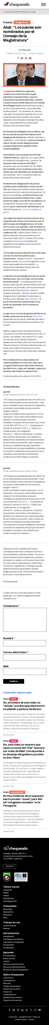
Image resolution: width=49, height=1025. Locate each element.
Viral (5, 699)
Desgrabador (8, 936)
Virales (6, 893)
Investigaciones (10, 901)
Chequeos (7, 890)
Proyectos (7, 992)
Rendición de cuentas (12, 997)
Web (6, 666)
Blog (5, 918)
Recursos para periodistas (14, 967)
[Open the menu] (43, 4)
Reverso (6, 928)
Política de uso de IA (11, 989)
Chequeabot (8, 948)
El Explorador (8, 945)
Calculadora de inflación (13, 939)
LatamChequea (9, 926)
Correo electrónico (15, 652)
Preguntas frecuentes (12, 1000)
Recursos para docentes (13, 964)
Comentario (11, 605)
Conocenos (8, 978)
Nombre (9, 638)
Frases (7, 22)
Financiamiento (9, 995)
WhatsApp (7, 909)
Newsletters (8, 912)
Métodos (7, 983)
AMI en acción (9, 959)
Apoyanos (7, 915)
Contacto (9, 866)
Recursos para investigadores (15, 970)
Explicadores (8, 898)
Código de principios (12, 986)
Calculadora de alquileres (13, 942)
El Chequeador (9, 956)
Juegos (6, 961)
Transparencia (9, 981)
